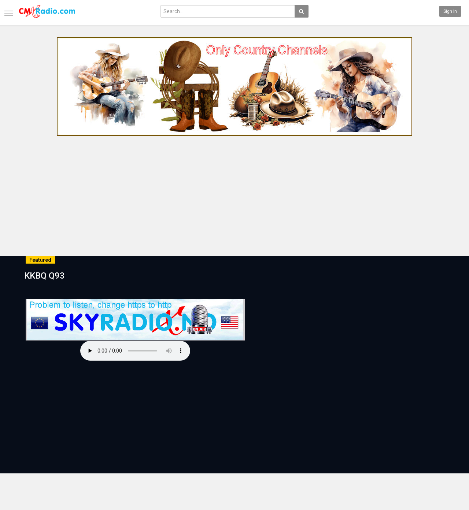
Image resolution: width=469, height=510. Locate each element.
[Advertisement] (234, 193)
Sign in (450, 11)
